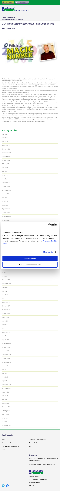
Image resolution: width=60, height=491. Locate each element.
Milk (30, 446)
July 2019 (4, 336)
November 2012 (6, 153)
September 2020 (6, 354)
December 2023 (6, 425)
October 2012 (6, 149)
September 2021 (6, 384)
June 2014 (5, 201)
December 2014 (6, 220)
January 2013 (6, 160)
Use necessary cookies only (30, 265)
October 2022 (6, 407)
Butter (3, 439)
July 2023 (4, 422)
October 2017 (6, 306)
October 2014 (6, 212)
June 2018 (5, 324)
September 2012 (6, 145)
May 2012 (5, 134)
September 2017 (6, 302)
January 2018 (6, 313)
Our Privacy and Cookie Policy (38, 479)
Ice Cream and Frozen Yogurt (10, 446)
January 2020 (6, 347)
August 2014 (5, 205)
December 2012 (6, 156)
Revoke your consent (48, 464)
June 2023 (5, 418)
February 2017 (6, 287)
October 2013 (6, 186)
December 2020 (6, 362)
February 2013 (6, 164)
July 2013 (4, 179)
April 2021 (5, 369)
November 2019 (6, 343)
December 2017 (6, 310)
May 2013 (5, 171)
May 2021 (5, 373)
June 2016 (5, 272)
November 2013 (6, 190)
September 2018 (6, 332)
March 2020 (5, 351)
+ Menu (54, 19)
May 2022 (5, 399)
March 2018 (5, 317)
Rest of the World (22, 2)
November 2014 (6, 216)
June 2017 (5, 295)
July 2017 (4, 298)
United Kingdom (8, 2)
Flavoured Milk (33, 443)
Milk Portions (5, 450)
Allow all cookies (30, 258)
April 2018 (5, 321)
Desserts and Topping (8, 443)
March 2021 (5, 366)
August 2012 (5, 141)
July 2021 (4, 381)
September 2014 (6, 209)
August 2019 (5, 340)
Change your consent (35, 464)
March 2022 (5, 392)
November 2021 (6, 388)
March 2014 (5, 194)
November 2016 (6, 283)
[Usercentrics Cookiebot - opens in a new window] (48, 224)
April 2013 (5, 168)
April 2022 (5, 396)
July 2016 (4, 276)
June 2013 (5, 175)
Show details (48, 252)
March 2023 (5, 414)
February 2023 (6, 411)
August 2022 (5, 403)
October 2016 (6, 280)
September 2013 (6, 182)
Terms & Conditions (34, 482)
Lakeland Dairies (34, 476)
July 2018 (4, 328)
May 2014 (5, 197)
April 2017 (5, 291)
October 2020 (6, 358)
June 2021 (5, 377)
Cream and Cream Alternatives (38, 439)
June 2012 (5, 138)
